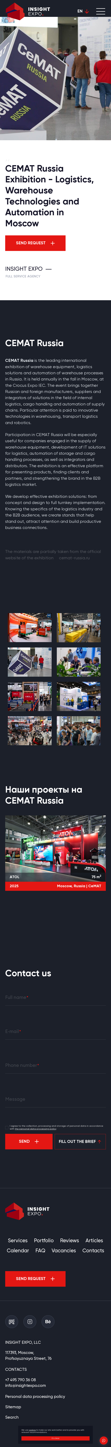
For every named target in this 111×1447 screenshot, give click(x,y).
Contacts (93, 1250)
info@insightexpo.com (25, 1386)
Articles (94, 1240)
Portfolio (44, 1240)
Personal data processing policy (35, 1397)
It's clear (55, 1438)
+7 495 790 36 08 (20, 1380)
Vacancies (64, 1250)
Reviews (69, 1240)
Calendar (18, 1250)
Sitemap (13, 1407)
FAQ (40, 1250)
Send (24, 1141)
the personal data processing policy (35, 1129)
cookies (32, 1430)
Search (12, 1417)
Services (18, 1240)
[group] (30, 627)
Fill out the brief (77, 1142)
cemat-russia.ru (74, 558)
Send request (31, 243)
